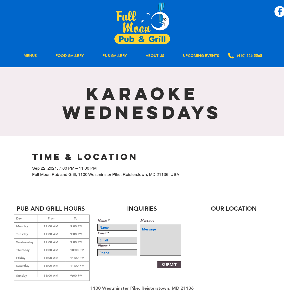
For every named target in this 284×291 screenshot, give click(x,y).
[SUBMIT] (169, 264)
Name (102, 220)
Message (147, 220)
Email (102, 233)
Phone (102, 245)
